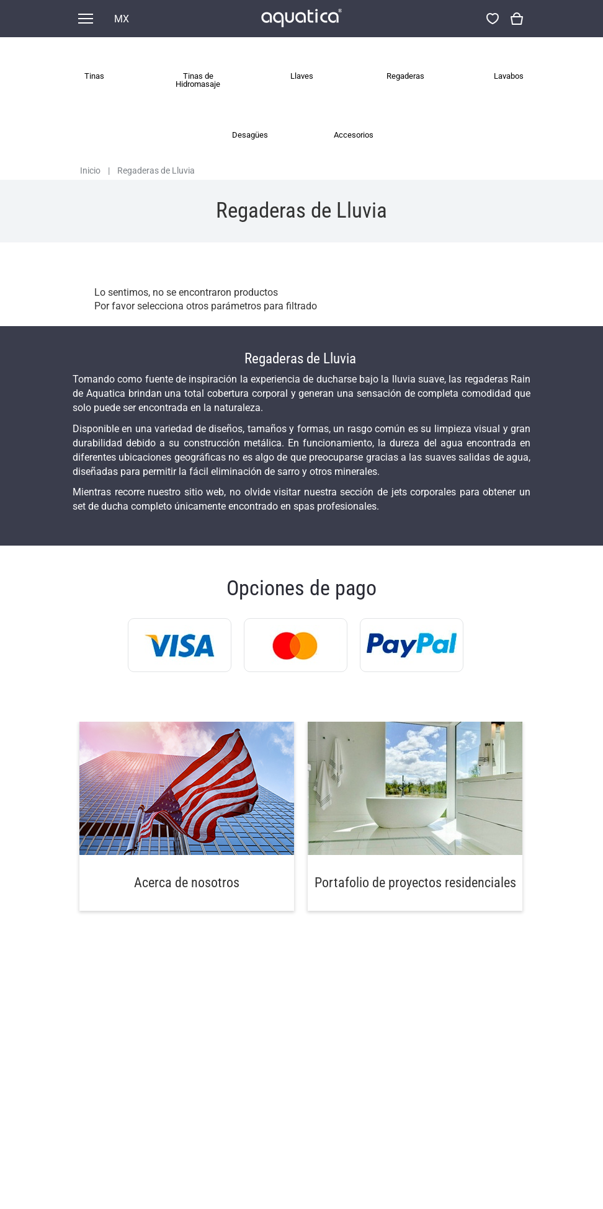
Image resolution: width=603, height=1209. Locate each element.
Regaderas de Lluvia (156, 170)
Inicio (90, 170)
